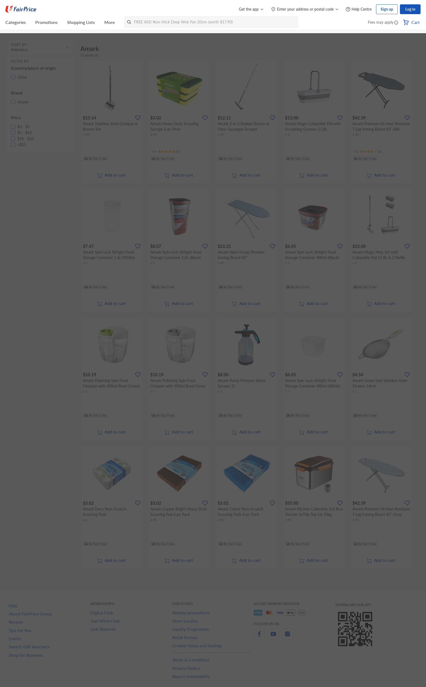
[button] (396, 22)
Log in (410, 9)
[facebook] (259, 637)
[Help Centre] (359, 9)
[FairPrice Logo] (20, 9)
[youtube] (273, 637)
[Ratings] (165, 151)
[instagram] (287, 637)
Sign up (387, 9)
